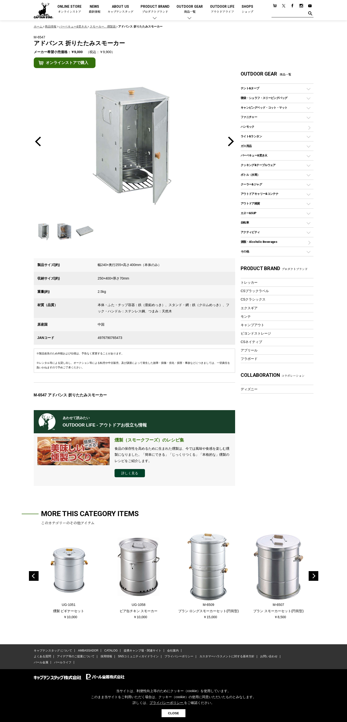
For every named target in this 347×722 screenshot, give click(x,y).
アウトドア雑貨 (250, 203)
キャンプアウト (252, 325)
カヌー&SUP (248, 213)
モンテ (246, 316)
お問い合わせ (268, 656)
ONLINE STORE (69, 9)
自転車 (245, 222)
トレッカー (249, 282)
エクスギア (249, 308)
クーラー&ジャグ (251, 184)
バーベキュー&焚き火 (254, 155)
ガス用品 (246, 146)
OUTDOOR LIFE (222, 9)
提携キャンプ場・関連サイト (142, 650)
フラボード (249, 359)
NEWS (94, 9)
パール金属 (41, 662)
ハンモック (247, 126)
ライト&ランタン (251, 136)
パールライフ (62, 662)
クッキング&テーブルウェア (258, 165)
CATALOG (111, 650)
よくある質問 (42, 656)
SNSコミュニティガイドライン (138, 656)
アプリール (249, 350)
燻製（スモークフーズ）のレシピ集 (149, 440)
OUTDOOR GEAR (190, 9)
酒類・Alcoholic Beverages (259, 242)
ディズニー (249, 389)
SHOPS (247, 9)
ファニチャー (249, 117)
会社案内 (172, 650)
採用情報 (106, 656)
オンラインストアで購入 (67, 63)
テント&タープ (250, 88)
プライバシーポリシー (178, 656)
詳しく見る (129, 473)
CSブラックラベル (255, 291)
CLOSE (173, 713)
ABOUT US (120, 9)
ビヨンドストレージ (256, 333)
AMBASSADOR (88, 650)
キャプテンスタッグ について (53, 650)
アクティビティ (250, 232)
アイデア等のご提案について (76, 656)
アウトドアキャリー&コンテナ (259, 194)
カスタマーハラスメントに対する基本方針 (226, 656)
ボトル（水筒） (250, 174)
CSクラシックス (253, 299)
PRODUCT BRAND (155, 9)
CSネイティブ (251, 342)
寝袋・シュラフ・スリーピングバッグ (264, 98)
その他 (245, 251)
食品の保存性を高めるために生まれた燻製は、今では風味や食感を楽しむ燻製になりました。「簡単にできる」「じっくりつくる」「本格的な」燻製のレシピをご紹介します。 (172, 455)
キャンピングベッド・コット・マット (264, 107)
